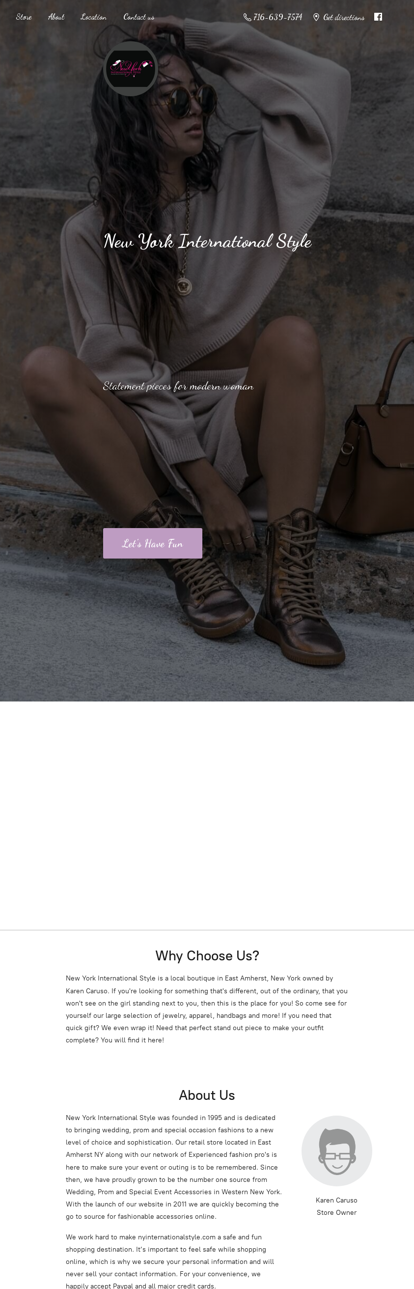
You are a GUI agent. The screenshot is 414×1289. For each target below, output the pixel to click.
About (56, 16)
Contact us (138, 16)
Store (23, 16)
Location (94, 16)
